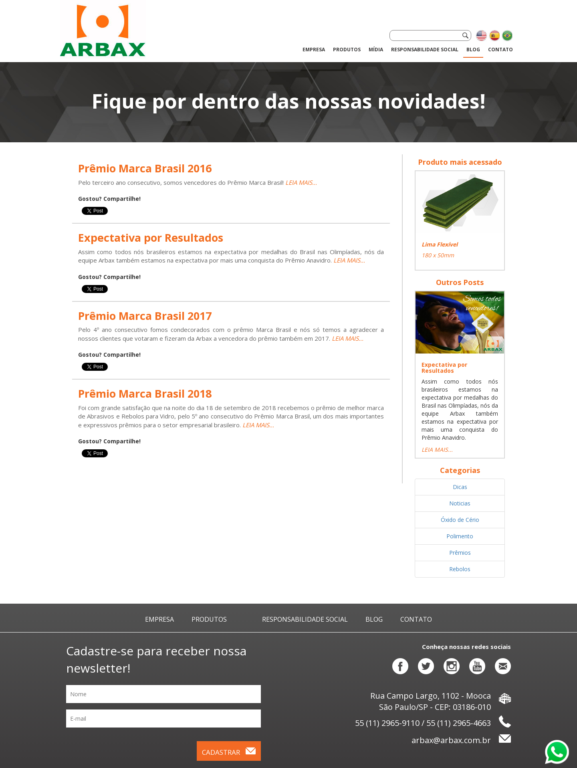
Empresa (314, 49)
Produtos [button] (347, 49)
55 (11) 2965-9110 (387, 722)
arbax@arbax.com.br (461, 740)
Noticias (459, 503)
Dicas (460, 487)
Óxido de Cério (460, 519)
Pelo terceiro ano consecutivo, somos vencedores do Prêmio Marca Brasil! (181, 182)
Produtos (209, 619)
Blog (473, 49)
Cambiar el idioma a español (494, 35)
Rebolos (459, 569)
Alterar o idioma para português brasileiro (506, 35)
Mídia (376, 49)
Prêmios (460, 552)
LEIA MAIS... (301, 182)
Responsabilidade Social (424, 49)
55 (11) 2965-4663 (458, 722)
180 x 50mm (438, 255)
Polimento (459, 536)
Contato (500, 49)
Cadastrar (229, 752)
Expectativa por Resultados (444, 367)
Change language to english (481, 35)
